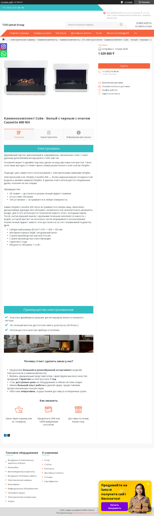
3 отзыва (128, 2)
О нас (99, 33)
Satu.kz (91, 510)
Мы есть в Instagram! (118, 33)
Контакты (61, 33)
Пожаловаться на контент (86, 513)
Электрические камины (23, 39)
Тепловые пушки (16, 492)
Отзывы (48, 477)
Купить (124, 65)
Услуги (11, 501)
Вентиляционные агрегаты (21, 471)
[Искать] (121, 25)
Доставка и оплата (81, 33)
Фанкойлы (13, 467)
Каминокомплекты (47, 39)
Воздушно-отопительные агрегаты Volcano (21, 462)
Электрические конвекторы (22, 497)
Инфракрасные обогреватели (23, 488)
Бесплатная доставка (112, 82)
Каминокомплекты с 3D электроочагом (81, 39)
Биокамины (13, 484)
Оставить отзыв (143, 26)
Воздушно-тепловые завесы (22, 475)
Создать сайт (7, 2)
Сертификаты (51, 481)
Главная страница (19, 33)
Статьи (48, 464)
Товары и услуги (42, 33)
